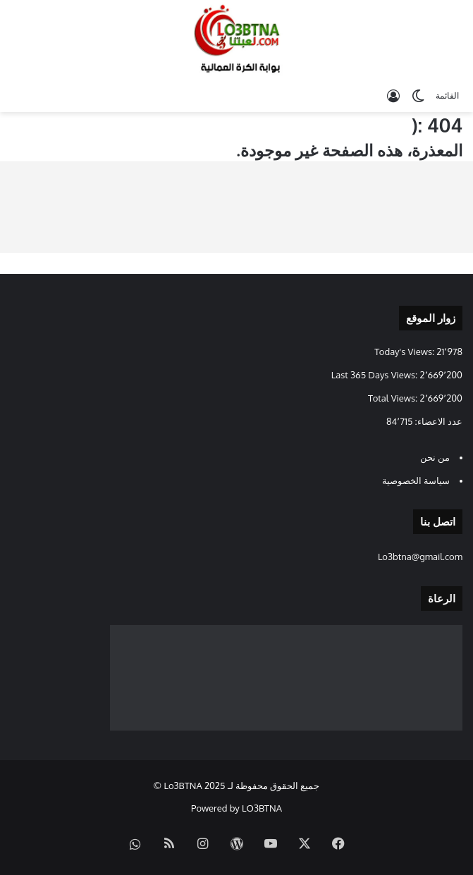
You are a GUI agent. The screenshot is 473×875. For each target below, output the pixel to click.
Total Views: (393, 398)
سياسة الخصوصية (416, 480)
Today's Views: (405, 351)
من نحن (435, 457)
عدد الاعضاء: (437, 421)
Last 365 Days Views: (375, 374)
